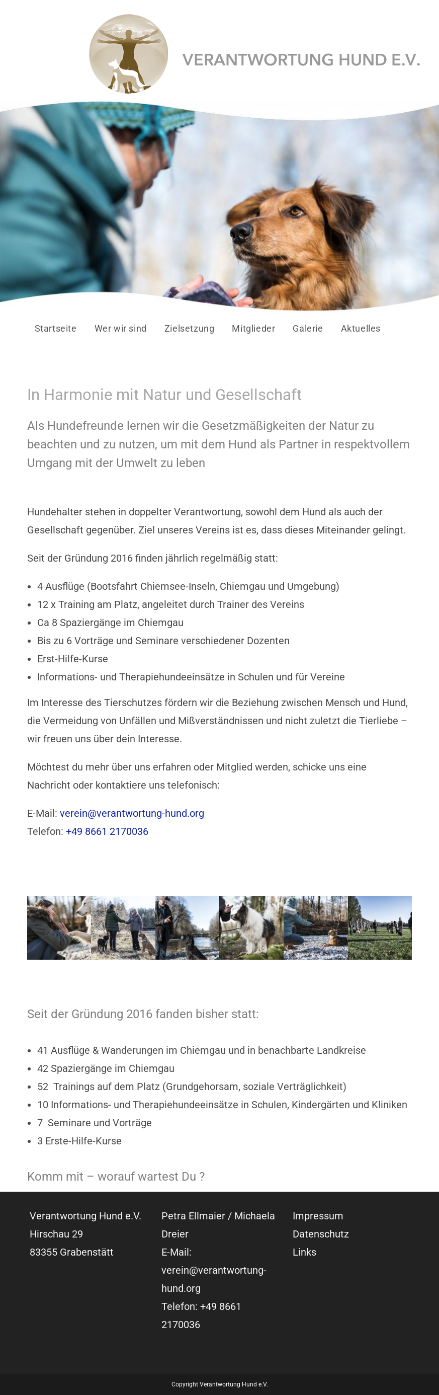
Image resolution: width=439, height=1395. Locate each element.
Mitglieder (253, 328)
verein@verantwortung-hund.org (132, 813)
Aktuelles (361, 328)
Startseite (56, 328)
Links (304, 1252)
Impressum (318, 1216)
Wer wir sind (121, 328)
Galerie (308, 328)
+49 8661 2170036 (107, 831)
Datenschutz (321, 1234)
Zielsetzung (189, 328)
